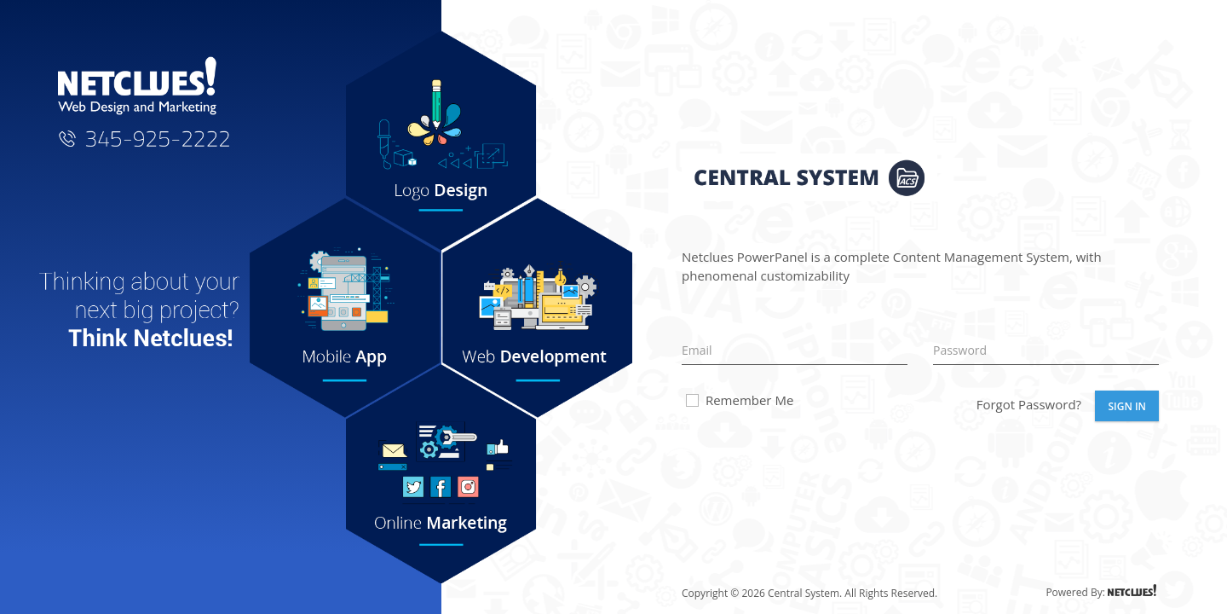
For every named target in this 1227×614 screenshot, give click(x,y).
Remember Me (738, 399)
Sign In (1127, 406)
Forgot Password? (1028, 404)
